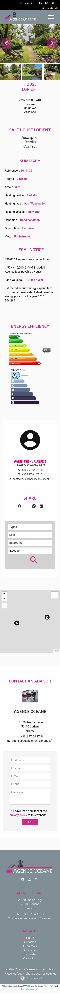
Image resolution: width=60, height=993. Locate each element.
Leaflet (56, 651)
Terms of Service (27, 989)
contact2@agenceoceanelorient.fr (32, 478)
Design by (34, 978)
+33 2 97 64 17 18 (32, 469)
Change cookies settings (40, 973)
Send (30, 821)
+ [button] (4, 594)
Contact (30, 146)
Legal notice (46, 969)
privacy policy (18, 815)
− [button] (4, 598)
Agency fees (14, 973)
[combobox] (30, 527)
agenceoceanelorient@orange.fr (32, 740)
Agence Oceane (30, 711)
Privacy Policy (49, 986)
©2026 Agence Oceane (20, 969)
